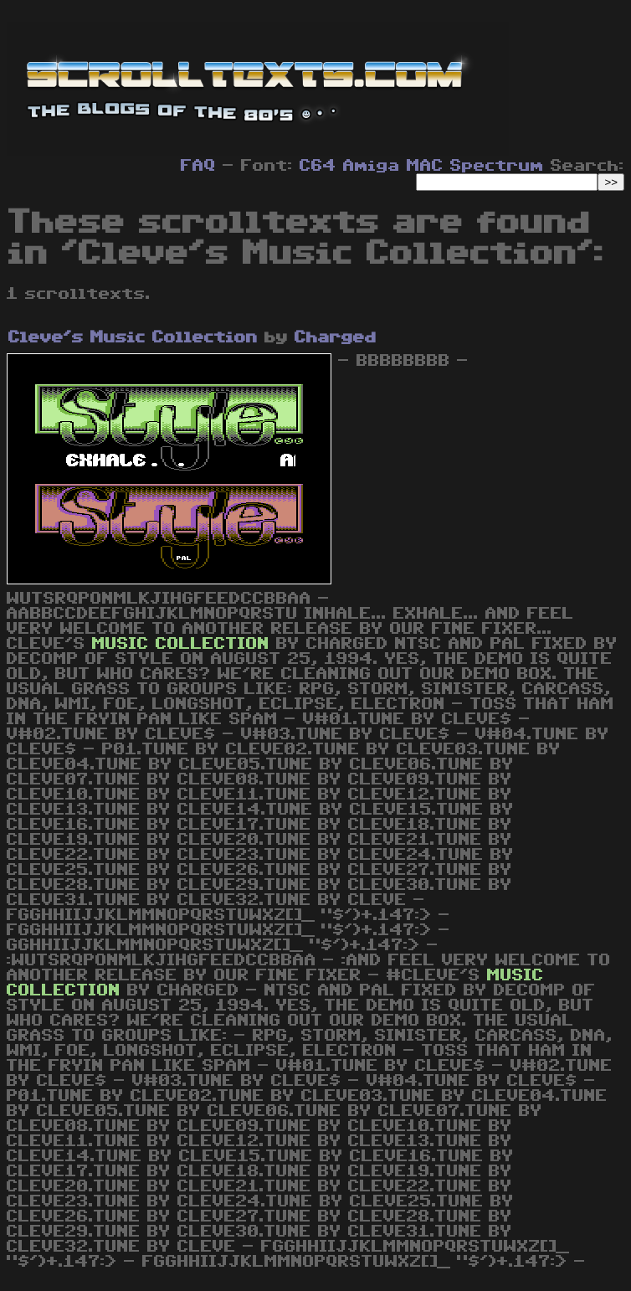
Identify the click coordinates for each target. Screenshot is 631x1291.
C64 (318, 165)
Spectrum (497, 165)
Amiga (371, 165)
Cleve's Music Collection (133, 337)
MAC (425, 165)
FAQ (198, 165)
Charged (336, 337)
